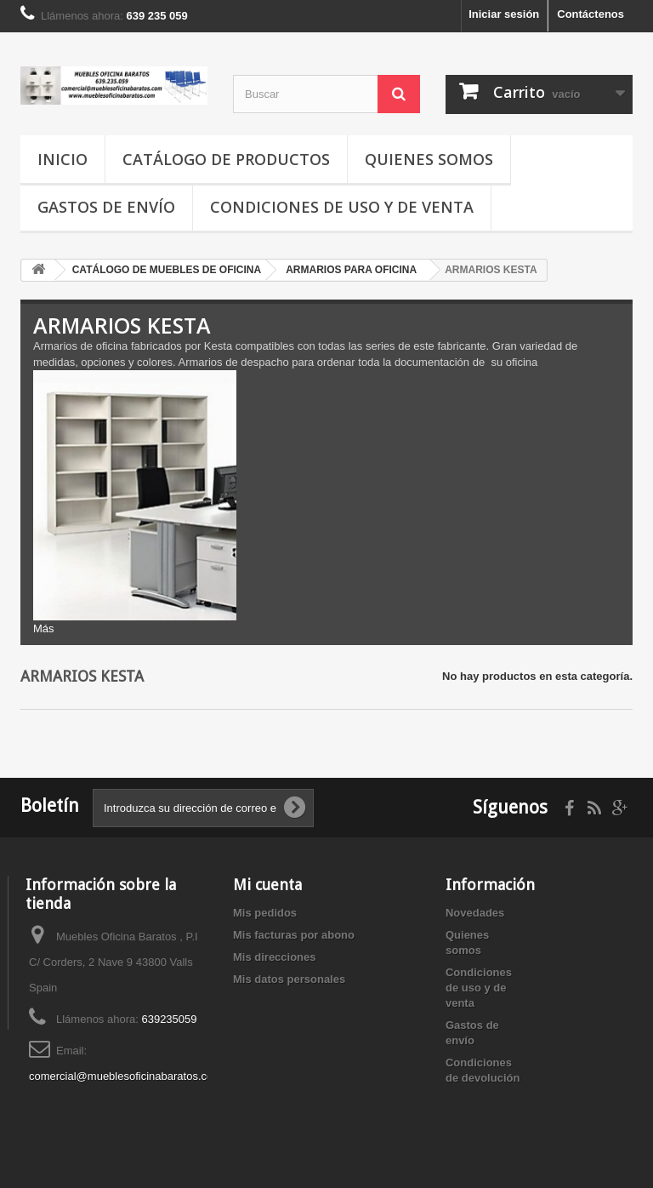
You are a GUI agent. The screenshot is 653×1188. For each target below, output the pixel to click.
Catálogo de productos (226, 159)
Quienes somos (429, 159)
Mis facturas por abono (294, 934)
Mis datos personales (289, 979)
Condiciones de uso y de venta (342, 207)
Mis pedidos (265, 912)
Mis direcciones (274, 957)
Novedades (475, 912)
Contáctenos (590, 14)
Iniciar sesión (503, 14)
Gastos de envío (106, 207)
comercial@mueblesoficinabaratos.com (125, 1076)
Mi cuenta (267, 885)
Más (43, 628)
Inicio (62, 159)
